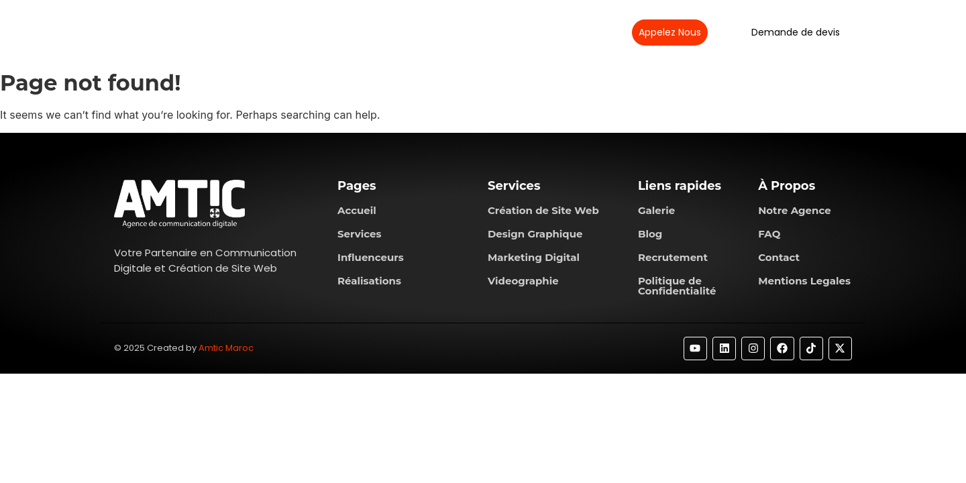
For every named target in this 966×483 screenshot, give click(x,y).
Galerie (656, 210)
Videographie (523, 280)
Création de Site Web (543, 210)
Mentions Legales (804, 280)
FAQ (769, 233)
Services (382, 32)
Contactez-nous (534, 32)
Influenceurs (370, 257)
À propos (317, 32)
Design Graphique (535, 233)
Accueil (356, 210)
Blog (650, 233)
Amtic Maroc (226, 347)
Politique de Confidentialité (677, 285)
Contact (779, 257)
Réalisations (451, 32)
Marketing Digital (534, 257)
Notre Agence (794, 210)
